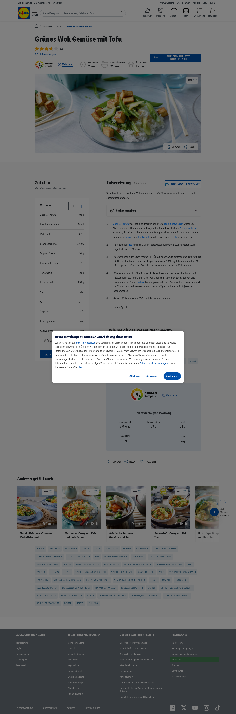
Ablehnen (134, 376)
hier (80, 367)
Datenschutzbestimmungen (153, 363)
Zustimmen (172, 376)
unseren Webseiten (85, 342)
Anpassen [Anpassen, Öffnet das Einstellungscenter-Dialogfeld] (151, 376)
